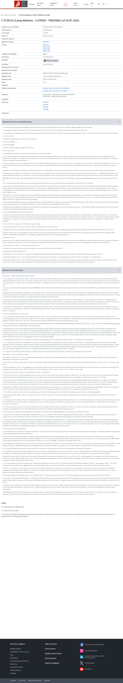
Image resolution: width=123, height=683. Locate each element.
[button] (61, 122)
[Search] (99, 4)
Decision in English (51, 61)
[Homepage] (2, 15)
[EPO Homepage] (21, 4)
